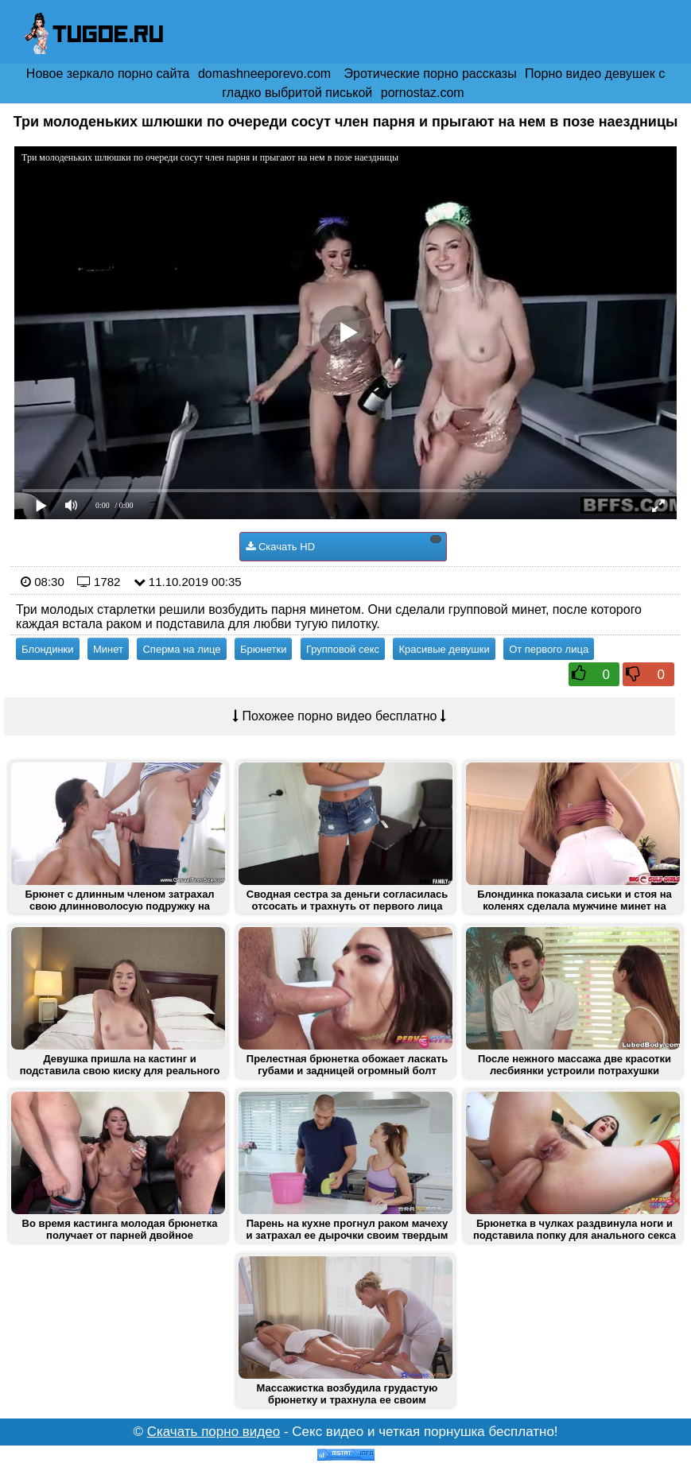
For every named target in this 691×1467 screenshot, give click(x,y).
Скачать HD (343, 544)
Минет (108, 649)
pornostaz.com (422, 92)
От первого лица (548, 649)
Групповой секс (342, 649)
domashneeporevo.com (264, 73)
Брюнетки (263, 649)
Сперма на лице (181, 649)
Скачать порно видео (214, 1431)
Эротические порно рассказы (430, 73)
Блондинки (47, 649)
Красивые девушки (443, 649)
